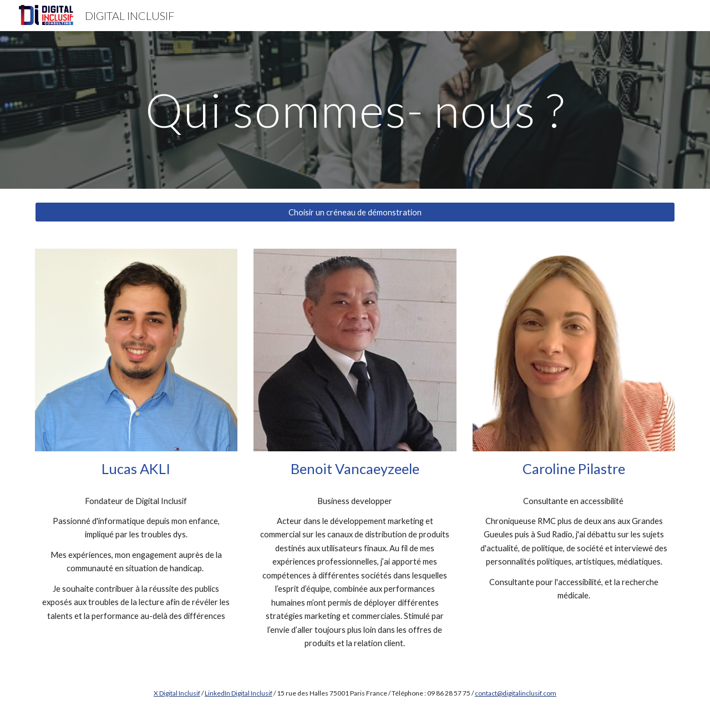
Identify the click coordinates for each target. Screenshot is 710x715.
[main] (355, 110)
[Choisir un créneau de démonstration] (355, 212)
